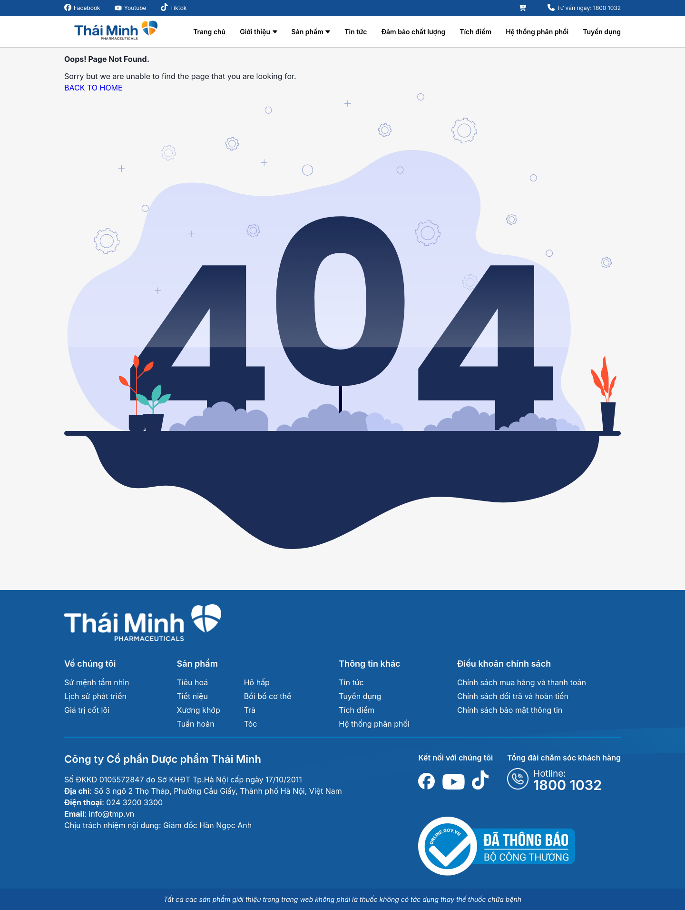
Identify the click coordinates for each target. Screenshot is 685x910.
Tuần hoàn (196, 724)
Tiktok (178, 7)
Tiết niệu (192, 696)
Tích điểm (475, 32)
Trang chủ (209, 32)
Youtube (135, 7)
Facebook (87, 7)
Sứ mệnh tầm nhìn (96, 682)
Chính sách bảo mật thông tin (509, 710)
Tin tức (355, 32)
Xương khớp (198, 710)
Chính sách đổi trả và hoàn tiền (512, 696)
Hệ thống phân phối (537, 32)
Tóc (250, 724)
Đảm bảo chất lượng (413, 32)
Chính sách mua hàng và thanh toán (521, 682)
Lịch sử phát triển (95, 696)
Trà (249, 710)
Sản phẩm (307, 32)
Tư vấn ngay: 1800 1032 (589, 7)
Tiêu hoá (192, 682)
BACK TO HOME (93, 87)
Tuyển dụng (602, 32)
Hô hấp (257, 682)
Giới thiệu (255, 32)
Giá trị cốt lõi (86, 710)
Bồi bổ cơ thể (268, 696)
